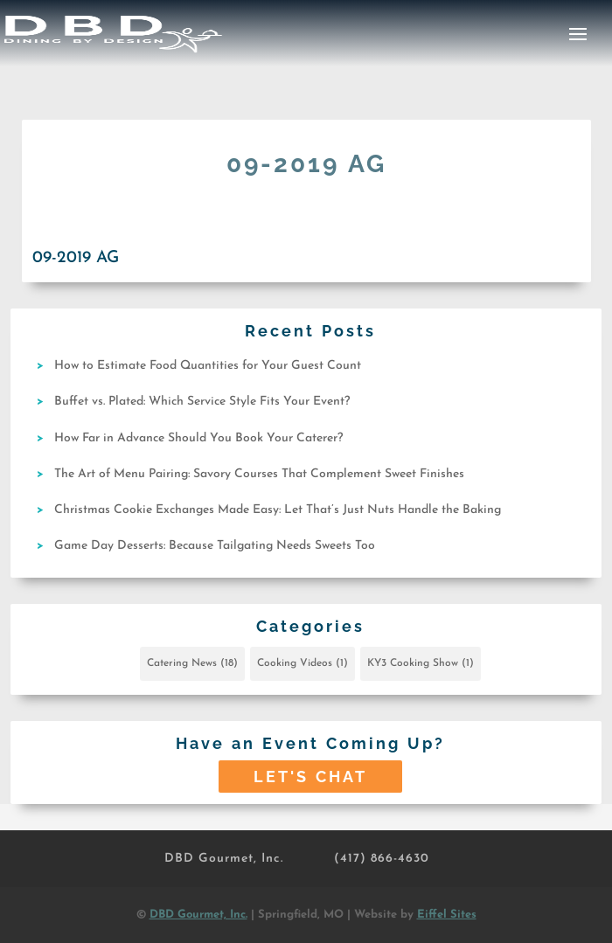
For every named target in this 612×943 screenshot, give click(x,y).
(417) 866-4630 (381, 858)
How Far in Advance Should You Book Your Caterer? (198, 438)
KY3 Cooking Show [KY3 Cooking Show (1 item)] (420, 663)
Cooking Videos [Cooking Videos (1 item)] (302, 663)
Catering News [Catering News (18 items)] (192, 663)
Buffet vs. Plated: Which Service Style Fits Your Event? (202, 401)
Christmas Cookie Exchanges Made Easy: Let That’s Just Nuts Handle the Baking (277, 510)
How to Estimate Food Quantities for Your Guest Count (207, 365)
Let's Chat (310, 776)
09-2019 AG (75, 258)
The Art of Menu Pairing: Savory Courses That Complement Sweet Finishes (259, 474)
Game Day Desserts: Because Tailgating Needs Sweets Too (214, 545)
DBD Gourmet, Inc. (223, 858)
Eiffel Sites (446, 914)
